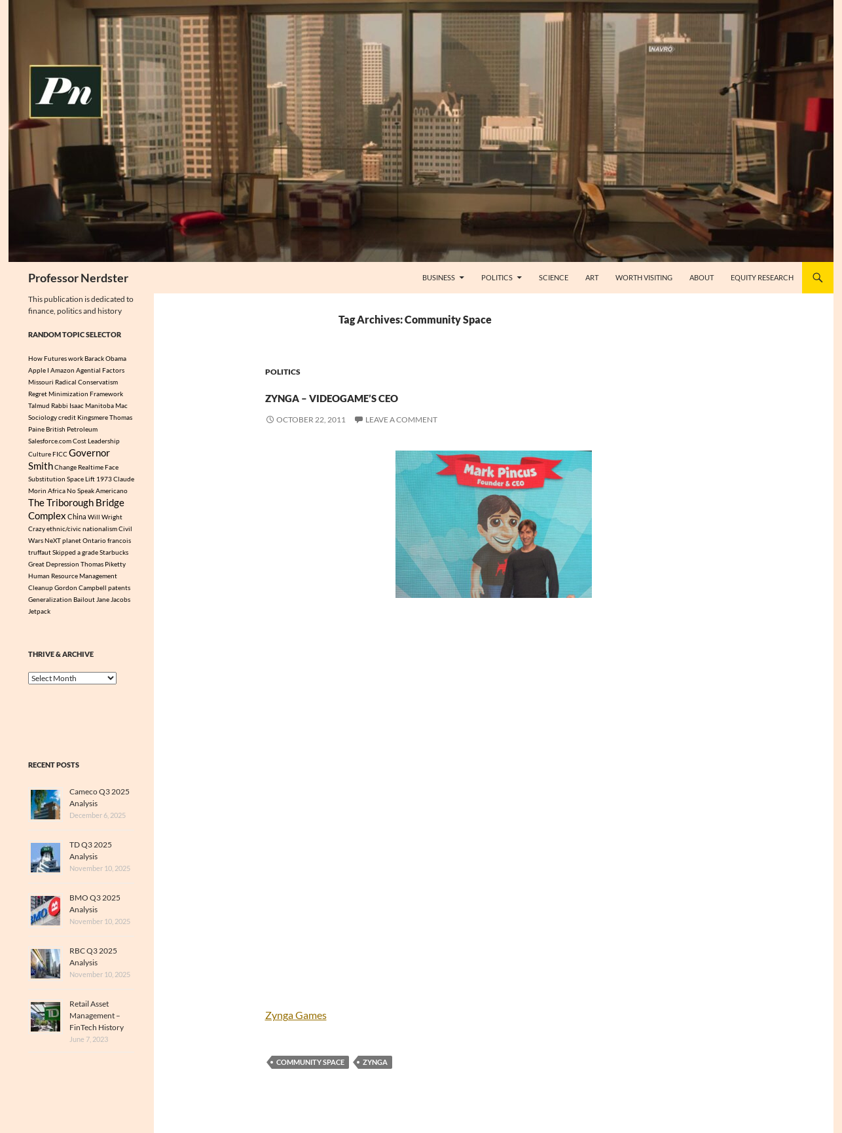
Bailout (84, 606)
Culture (39, 455)
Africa (56, 494)
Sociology (42, 417)
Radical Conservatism (86, 382)
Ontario (94, 547)
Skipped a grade (75, 559)
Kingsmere (92, 417)
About (701, 277)
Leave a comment (401, 419)
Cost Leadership (96, 441)
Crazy (36, 535)
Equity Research (762, 277)
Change (65, 470)
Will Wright (105, 523)
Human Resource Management (72, 582)
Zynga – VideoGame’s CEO (409, 394)
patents (119, 594)
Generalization (50, 606)
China (76, 523)
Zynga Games (296, 1015)
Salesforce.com (49, 441)
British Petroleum (72, 429)
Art (591, 277)
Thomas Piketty (103, 570)
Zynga (375, 1062)
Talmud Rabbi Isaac (56, 405)
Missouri (41, 382)
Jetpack (39, 618)
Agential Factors (100, 370)
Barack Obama (105, 358)
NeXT (53, 547)
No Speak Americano (97, 494)
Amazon (62, 370)
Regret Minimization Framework (75, 394)
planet (71, 547)
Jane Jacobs (113, 606)
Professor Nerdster (78, 277)
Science (553, 277)
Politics (497, 277)
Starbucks (114, 559)
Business (438, 277)
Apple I (38, 370)
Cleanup (40, 594)
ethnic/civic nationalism (81, 535)
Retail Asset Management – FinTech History (96, 1022)
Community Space (310, 1062)
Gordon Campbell (80, 594)
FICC (59, 455)
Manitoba (99, 405)
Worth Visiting (643, 277)
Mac (121, 405)
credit (67, 417)
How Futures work (55, 358)
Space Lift (81, 482)
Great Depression (53, 570)
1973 (104, 482)
